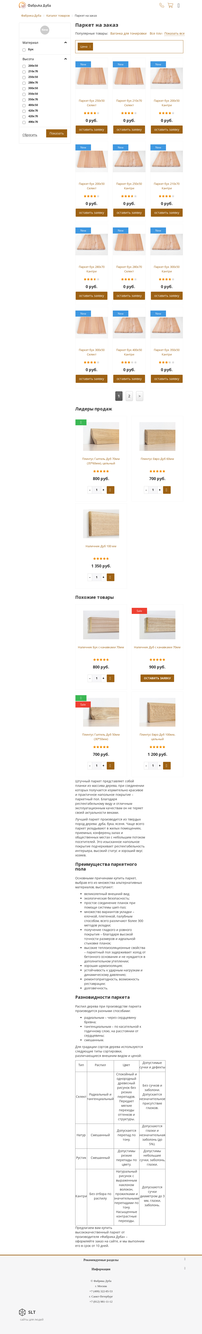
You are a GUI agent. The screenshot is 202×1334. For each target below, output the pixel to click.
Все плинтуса (160, 33)
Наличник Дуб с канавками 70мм (157, 647)
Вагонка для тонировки (128, 33)
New (45, 30)
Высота (28, 59)
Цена (85, 46)
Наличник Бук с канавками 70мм (101, 647)
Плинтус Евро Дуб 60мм (157, 459)
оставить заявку (91, 129)
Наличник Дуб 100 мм (101, 546)
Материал (30, 42)
